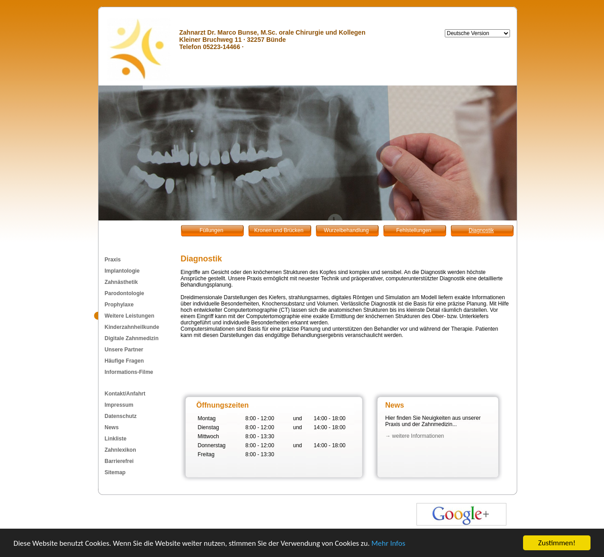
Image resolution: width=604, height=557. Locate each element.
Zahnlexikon (120, 450)
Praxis (113, 259)
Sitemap (115, 472)
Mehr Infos (388, 543)
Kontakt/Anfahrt (125, 394)
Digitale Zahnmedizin (132, 338)
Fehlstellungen (413, 230)
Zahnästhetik (121, 282)
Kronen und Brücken (278, 230)
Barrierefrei (119, 461)
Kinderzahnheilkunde (132, 327)
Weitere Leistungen (129, 316)
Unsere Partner (124, 349)
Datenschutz (121, 416)
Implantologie (122, 271)
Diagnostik (481, 230)
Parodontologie (124, 293)
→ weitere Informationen (414, 436)
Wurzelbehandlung (346, 230)
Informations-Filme (129, 372)
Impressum (119, 405)
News (112, 427)
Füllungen (212, 230)
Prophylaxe (119, 304)
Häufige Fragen (124, 361)
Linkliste (116, 439)
